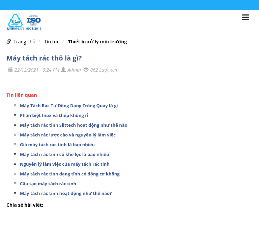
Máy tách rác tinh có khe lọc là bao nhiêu (64, 154)
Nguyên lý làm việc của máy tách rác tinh (65, 164)
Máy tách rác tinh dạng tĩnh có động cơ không (70, 174)
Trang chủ (24, 41)
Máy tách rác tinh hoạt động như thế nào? (66, 193)
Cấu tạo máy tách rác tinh (48, 183)
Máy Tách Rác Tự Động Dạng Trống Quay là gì (69, 106)
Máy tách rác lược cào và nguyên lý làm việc (68, 135)
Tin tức (51, 41)
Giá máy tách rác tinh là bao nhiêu (57, 145)
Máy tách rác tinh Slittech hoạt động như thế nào (73, 125)
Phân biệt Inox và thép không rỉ (54, 115)
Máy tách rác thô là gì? (44, 58)
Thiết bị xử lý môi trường (97, 41)
